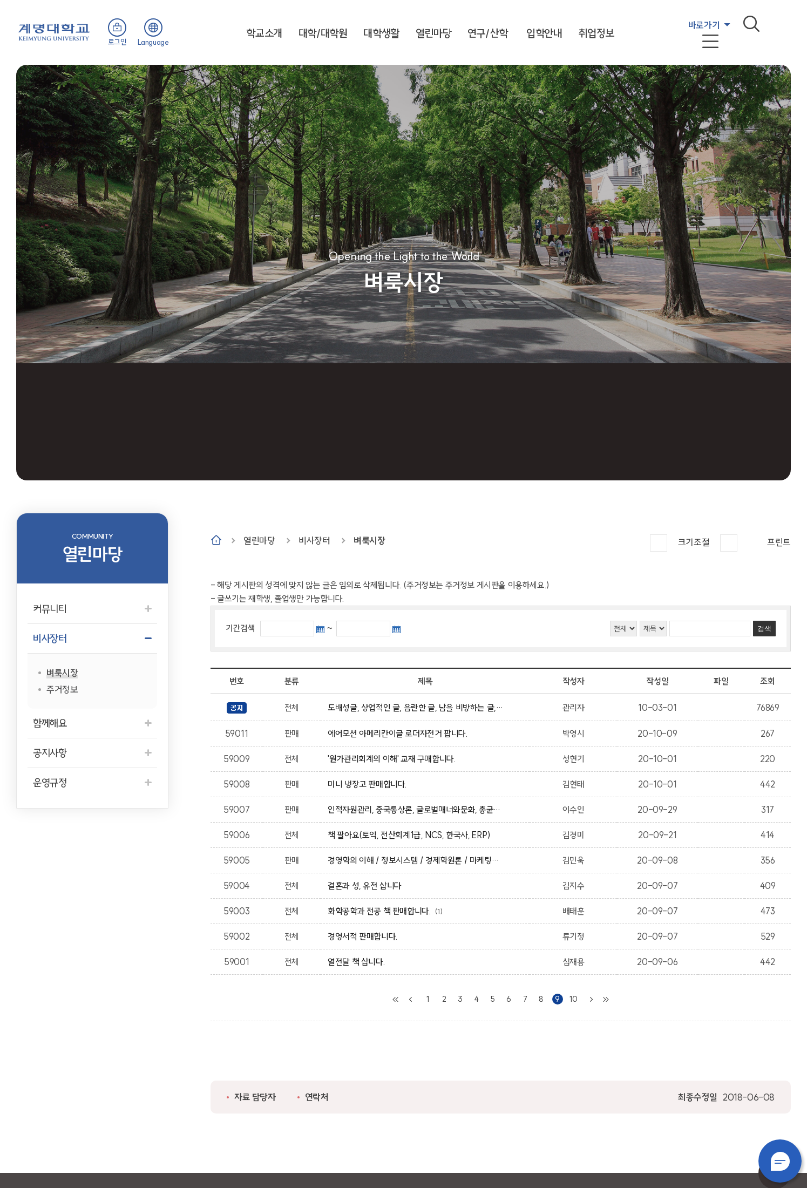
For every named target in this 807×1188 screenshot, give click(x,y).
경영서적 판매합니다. (365, 936)
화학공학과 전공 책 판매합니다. (381, 911)
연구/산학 (487, 33)
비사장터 (314, 540)
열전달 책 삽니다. (358, 961)
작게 (728, 543)
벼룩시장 (369, 540)
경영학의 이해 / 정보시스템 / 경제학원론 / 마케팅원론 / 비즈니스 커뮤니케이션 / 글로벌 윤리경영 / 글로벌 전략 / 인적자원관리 (415, 860)
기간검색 (240, 628)
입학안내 (544, 33)
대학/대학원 (323, 33)
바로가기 (704, 25)
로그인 (117, 42)
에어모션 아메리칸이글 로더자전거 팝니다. (399, 733)
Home (216, 540)
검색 (751, 23)
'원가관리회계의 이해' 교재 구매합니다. (393, 758)
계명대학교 (54, 31)
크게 (658, 543)
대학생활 (381, 33)
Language (153, 42)
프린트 (779, 542)
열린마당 (433, 33)
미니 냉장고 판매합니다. (369, 784)
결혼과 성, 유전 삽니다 (366, 885)
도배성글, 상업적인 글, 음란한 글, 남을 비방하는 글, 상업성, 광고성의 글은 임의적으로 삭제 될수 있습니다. (415, 707)
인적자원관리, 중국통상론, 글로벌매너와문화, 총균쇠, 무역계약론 (415, 809)
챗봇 (780, 1161)
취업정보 (596, 33)
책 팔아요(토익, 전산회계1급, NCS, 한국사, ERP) (411, 835)
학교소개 (264, 33)
